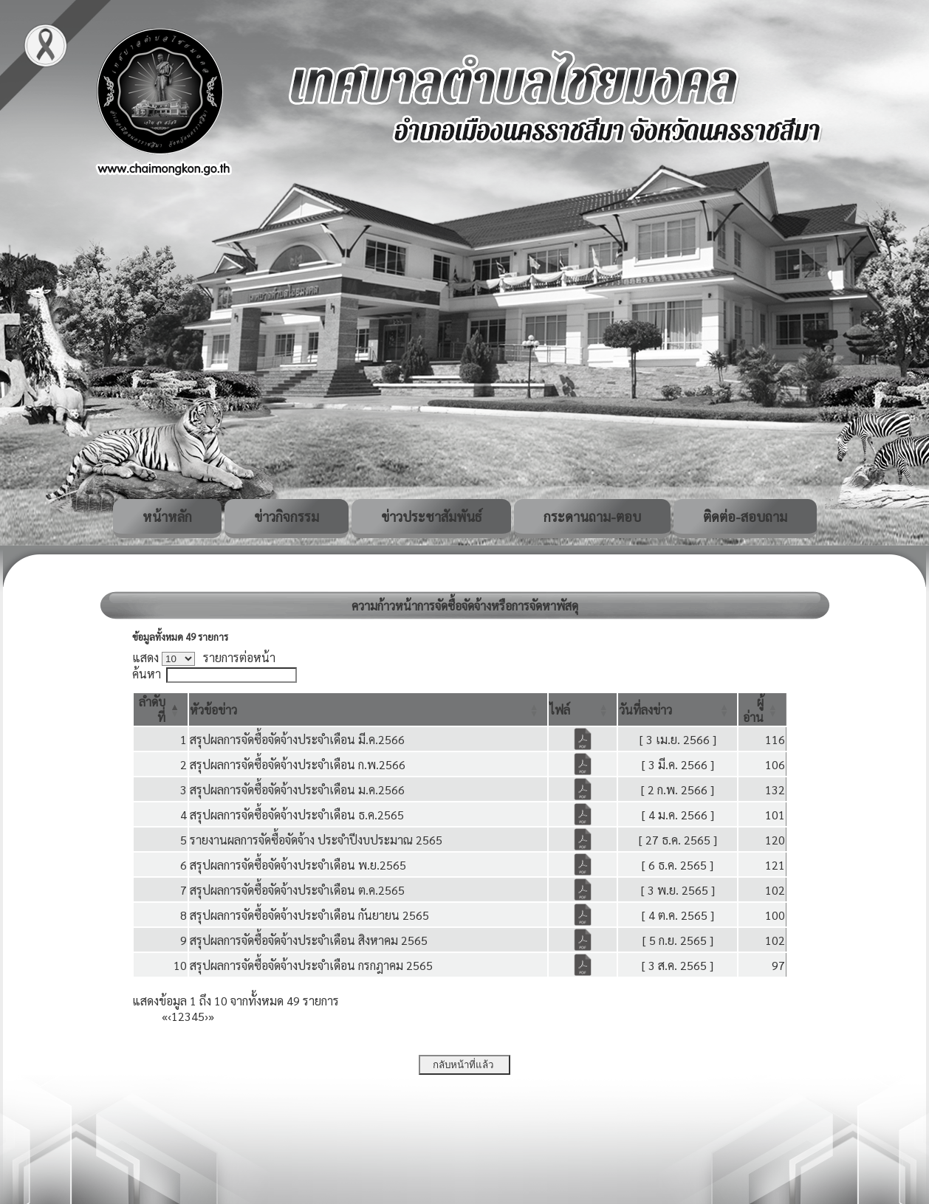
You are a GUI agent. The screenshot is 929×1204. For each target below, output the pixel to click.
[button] (213, 710)
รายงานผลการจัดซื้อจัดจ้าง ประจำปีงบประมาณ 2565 (316, 839)
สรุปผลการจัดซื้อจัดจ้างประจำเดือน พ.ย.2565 (298, 865)
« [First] (165, 1016)
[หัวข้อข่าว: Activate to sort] (368, 709)
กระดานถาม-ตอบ (592, 516)
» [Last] (211, 1016)
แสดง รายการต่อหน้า (203, 657)
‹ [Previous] (169, 1016)
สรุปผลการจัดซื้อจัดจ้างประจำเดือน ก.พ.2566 (297, 764)
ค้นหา (146, 673)
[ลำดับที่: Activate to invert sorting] (161, 709)
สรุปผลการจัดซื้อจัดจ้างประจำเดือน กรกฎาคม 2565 (311, 965)
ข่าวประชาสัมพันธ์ (431, 516)
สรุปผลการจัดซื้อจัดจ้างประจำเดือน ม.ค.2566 (297, 789)
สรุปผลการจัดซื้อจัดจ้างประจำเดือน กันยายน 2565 (309, 915)
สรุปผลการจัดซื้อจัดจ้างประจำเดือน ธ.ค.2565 (297, 814)
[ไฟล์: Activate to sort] (583, 709)
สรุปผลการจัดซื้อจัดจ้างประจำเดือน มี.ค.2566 (297, 739)
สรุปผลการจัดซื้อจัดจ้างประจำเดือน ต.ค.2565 (297, 890)
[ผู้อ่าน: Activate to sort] (762, 709)
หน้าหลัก (167, 516)
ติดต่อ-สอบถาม (745, 516)
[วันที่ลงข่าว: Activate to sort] (677, 709)
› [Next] (206, 1016)
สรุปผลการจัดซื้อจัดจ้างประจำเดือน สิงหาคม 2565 (309, 940)
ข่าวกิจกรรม (286, 516)
